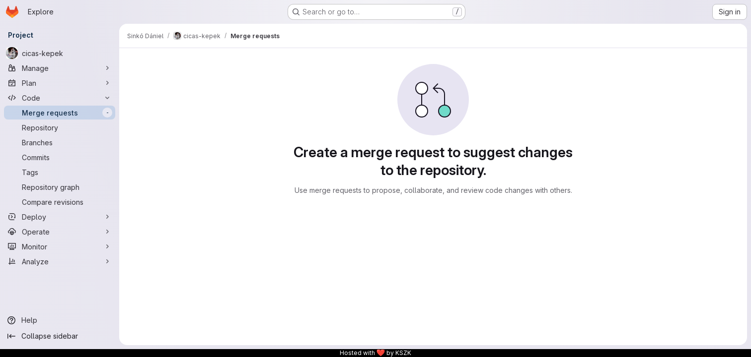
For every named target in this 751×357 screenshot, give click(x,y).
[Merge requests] (59, 112)
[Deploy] (59, 217)
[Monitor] (59, 246)
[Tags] (59, 172)
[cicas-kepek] (59, 53)
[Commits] (59, 157)
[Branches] (59, 142)
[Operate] (59, 231)
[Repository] (59, 127)
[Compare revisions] (59, 202)
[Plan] (59, 83)
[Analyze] (59, 261)
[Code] (59, 98)
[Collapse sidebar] (59, 336)
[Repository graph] (59, 187)
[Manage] (59, 68)
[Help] (59, 320)
